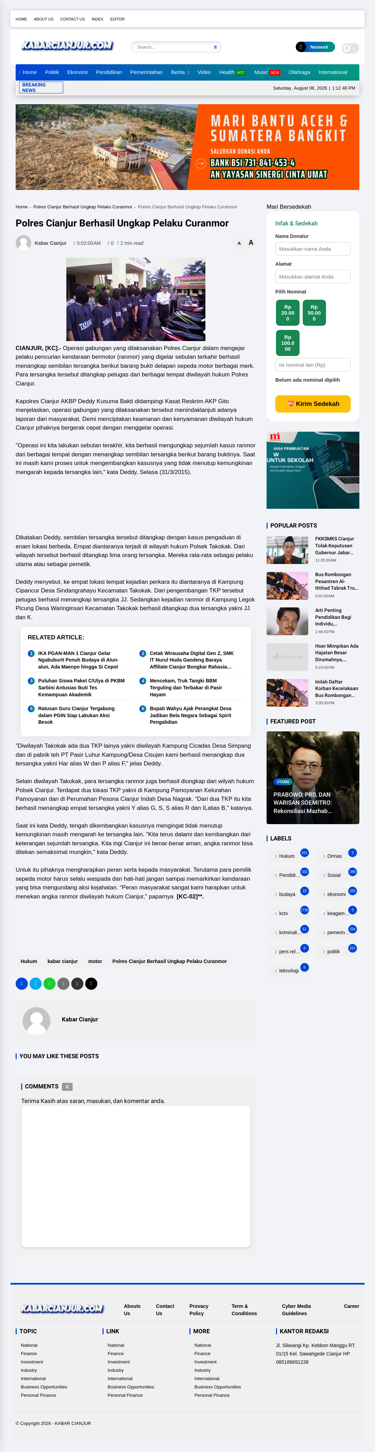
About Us (44, 19)
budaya (293, 892)
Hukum (27, 961)
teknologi (293, 969)
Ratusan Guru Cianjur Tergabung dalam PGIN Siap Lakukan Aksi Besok (76, 715)
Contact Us (72, 19)
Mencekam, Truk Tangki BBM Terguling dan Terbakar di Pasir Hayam (186, 687)
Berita (178, 72)
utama (283, 782)
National (29, 1345)
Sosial (341, 873)
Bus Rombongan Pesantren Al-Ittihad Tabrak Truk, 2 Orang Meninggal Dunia (336, 582)
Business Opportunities (44, 1386)
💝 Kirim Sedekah (313, 403)
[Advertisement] (142, 499)
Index (98, 19)
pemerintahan (341, 931)
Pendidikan (109, 72)
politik (341, 950)
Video (204, 72)
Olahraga (299, 72)
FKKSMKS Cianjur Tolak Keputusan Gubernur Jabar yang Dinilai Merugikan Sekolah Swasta (336, 546)
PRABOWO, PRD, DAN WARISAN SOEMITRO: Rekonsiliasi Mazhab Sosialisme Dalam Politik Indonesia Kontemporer (306, 803)
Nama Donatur (292, 236)
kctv (293, 911)
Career (351, 1306)
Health (232, 72)
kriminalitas (293, 931)
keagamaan (341, 911)
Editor (117, 19)
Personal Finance (38, 1395)
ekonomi (341, 892)
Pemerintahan (146, 72)
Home (21, 19)
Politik (52, 72)
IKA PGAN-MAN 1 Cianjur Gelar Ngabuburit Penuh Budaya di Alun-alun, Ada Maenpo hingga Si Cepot (78, 660)
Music (267, 72)
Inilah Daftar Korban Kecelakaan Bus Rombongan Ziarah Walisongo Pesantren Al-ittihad (336, 689)
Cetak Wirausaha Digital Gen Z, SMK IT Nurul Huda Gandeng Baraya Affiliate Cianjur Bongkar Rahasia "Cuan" (192, 660)
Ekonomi (77, 72)
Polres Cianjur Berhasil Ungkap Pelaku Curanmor (82, 206)
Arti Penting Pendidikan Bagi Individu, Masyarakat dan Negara (333, 617)
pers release (293, 950)
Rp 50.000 (314, 313)
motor (94, 961)
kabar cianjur (61, 961)
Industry (29, 1370)
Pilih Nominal (290, 291)
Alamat (283, 264)
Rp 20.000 (287, 313)
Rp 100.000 (287, 343)
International (333, 72)
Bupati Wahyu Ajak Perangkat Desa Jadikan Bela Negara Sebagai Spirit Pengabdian (190, 715)
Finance (29, 1353)
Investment (32, 1361)
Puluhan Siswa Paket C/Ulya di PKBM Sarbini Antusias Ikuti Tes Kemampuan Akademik (81, 687)
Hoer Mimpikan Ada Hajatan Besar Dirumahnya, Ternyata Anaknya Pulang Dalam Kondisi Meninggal (337, 653)
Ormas (341, 854)
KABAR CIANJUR (73, 1423)
